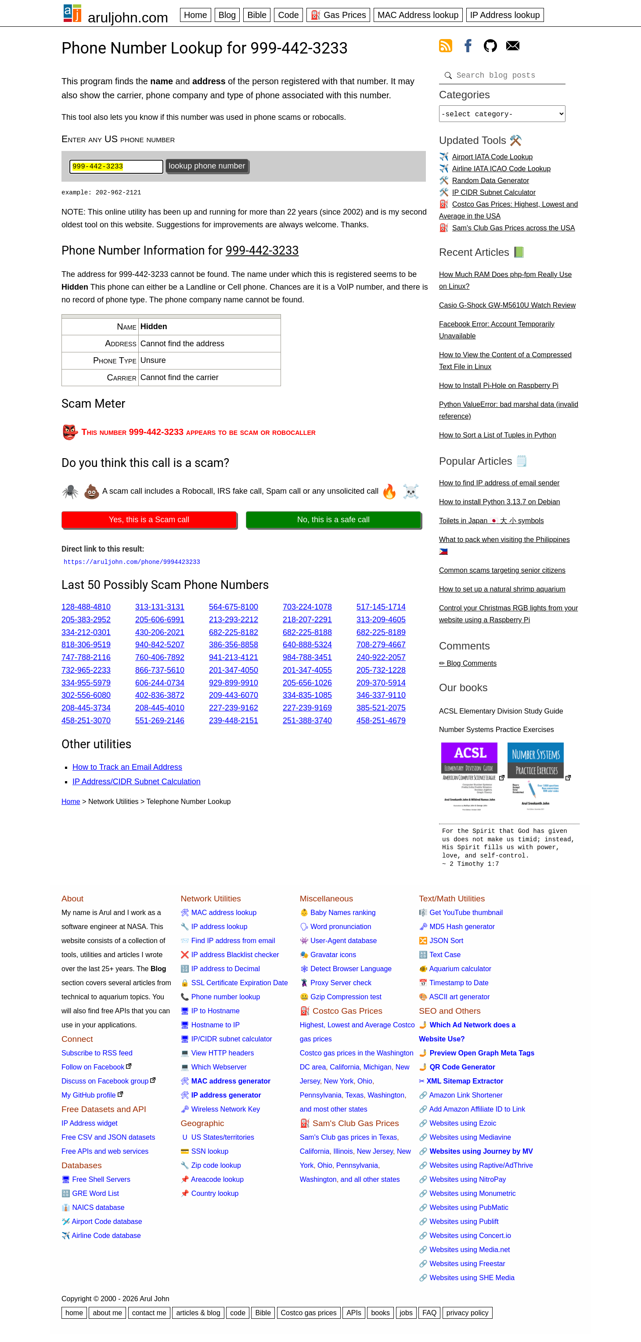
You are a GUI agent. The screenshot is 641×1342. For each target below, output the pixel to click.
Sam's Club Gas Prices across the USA (513, 231)
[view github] (490, 47)
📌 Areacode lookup (212, 1183)
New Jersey (375, 1155)
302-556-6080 (86, 696)
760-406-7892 (159, 658)
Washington (385, 1098)
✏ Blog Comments (468, 667)
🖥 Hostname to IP (210, 1028)
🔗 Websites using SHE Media (467, 1281)
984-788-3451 (307, 658)
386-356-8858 (233, 646)
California (345, 1070)
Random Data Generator (490, 184)
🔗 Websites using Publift (459, 1225)
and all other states (370, 1183)
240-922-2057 (381, 658)
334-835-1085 (307, 696)
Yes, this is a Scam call (149, 520)
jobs (406, 1316)
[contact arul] (512, 47)
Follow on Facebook (92, 1070)
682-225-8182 (233, 633)
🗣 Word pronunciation (335, 930)
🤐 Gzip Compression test (341, 1000)
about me (107, 1316)
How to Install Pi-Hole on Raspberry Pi (498, 389)
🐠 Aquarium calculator (455, 972)
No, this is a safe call (333, 520)
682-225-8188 (307, 633)
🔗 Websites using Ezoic (457, 1126)
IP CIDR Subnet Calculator (494, 196)
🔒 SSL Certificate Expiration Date (234, 986)
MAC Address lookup (418, 15)
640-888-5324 (307, 646)
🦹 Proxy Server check (335, 986)
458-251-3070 (86, 722)
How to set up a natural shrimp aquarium (502, 592)
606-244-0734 (159, 683)
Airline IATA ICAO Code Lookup (501, 172)
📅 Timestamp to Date (454, 986)
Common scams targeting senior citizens (502, 574)
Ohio (364, 1084)
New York (339, 1084)
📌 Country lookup (209, 1197)
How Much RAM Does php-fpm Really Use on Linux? (505, 284)
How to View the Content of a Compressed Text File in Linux (505, 364)
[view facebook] (468, 47)
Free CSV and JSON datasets (108, 1141)
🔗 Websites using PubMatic (463, 1211)
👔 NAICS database (93, 1211)
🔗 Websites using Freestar (462, 1267)
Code (288, 15)
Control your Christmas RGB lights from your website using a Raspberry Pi (508, 617)
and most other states (333, 1112)
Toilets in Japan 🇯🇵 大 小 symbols (491, 524)
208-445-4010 (159, 709)
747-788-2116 (86, 658)
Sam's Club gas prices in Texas (348, 1141)
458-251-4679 (381, 722)
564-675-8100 (233, 607)
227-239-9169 (307, 709)
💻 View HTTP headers (217, 1056)
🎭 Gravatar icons (328, 958)
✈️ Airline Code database (101, 1239)
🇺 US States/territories (217, 1141)
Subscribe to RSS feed (97, 1056)
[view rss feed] (445, 47)
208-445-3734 (86, 709)
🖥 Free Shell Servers (95, 1183)
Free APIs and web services (104, 1155)
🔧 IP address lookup (213, 930)
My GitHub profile (88, 1098)
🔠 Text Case (440, 958)
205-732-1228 (381, 671)
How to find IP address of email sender (499, 486)
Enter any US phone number (118, 138)
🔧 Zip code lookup (210, 1169)
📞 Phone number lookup (220, 1000)
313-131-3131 (159, 607)
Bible (256, 15)
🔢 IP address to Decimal (220, 972)
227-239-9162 (233, 709)
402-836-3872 (159, 696)
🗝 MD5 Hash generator (457, 930)
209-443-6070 (233, 696)
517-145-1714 (381, 607)
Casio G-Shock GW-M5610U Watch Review (507, 308)
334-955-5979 (86, 683)
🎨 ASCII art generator (454, 1000)
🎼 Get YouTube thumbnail (461, 916)
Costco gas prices (309, 1316)
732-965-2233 (86, 671)
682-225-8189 (381, 633)
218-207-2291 (307, 620)
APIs (353, 1316)
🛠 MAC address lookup (218, 916)
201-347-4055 (307, 671)
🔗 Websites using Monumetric (467, 1197)
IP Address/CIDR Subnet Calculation (136, 782)
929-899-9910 (233, 683)
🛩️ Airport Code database (101, 1225)
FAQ (429, 1316)
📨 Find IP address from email (227, 944)
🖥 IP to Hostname (209, 1014)
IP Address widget (89, 1126)
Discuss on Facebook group (104, 1084)
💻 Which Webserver (213, 1070)
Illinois (343, 1155)
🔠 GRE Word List (90, 1197)
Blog (227, 15)
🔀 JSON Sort (441, 944)
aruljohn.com (128, 17)
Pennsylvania (321, 1098)
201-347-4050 (233, 671)
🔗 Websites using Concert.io (465, 1239)
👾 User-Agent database (338, 944)
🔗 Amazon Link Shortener (461, 1098)
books (380, 1316)
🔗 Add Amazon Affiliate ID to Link (472, 1112)
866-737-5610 (159, 671)
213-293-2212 (233, 620)
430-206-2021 (159, 633)
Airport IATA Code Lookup (492, 160)
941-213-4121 (233, 658)
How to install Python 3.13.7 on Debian (499, 505)
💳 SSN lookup (204, 1155)
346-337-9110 (381, 696)
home (74, 1316)
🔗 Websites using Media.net (464, 1253)
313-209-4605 (381, 620)
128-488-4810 (86, 607)
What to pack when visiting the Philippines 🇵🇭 (504, 549)
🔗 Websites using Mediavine (465, 1141)
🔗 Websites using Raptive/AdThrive (476, 1169)
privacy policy (468, 1316)
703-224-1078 (307, 607)
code (237, 1316)
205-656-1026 (307, 683)
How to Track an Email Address (127, 768)
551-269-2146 (159, 722)
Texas (355, 1098)
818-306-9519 (86, 646)
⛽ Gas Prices (338, 15)
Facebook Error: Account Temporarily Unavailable (497, 333)
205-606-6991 (159, 620)
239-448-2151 (233, 722)
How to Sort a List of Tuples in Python (497, 438)
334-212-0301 (86, 633)
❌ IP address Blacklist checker (229, 958)
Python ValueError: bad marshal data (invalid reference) (508, 413)
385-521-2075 (381, 709)
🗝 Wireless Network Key (220, 1112)
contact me (149, 1316)
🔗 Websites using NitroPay (462, 1183)
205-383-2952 (86, 620)
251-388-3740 (307, 722)
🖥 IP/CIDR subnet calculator (226, 1042)
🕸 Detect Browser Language (346, 972)
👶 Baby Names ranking (338, 916)
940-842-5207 (159, 646)
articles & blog (198, 1316)
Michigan (378, 1070)
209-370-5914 (381, 683)
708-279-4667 (381, 646)
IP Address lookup (505, 15)
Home (195, 15)
